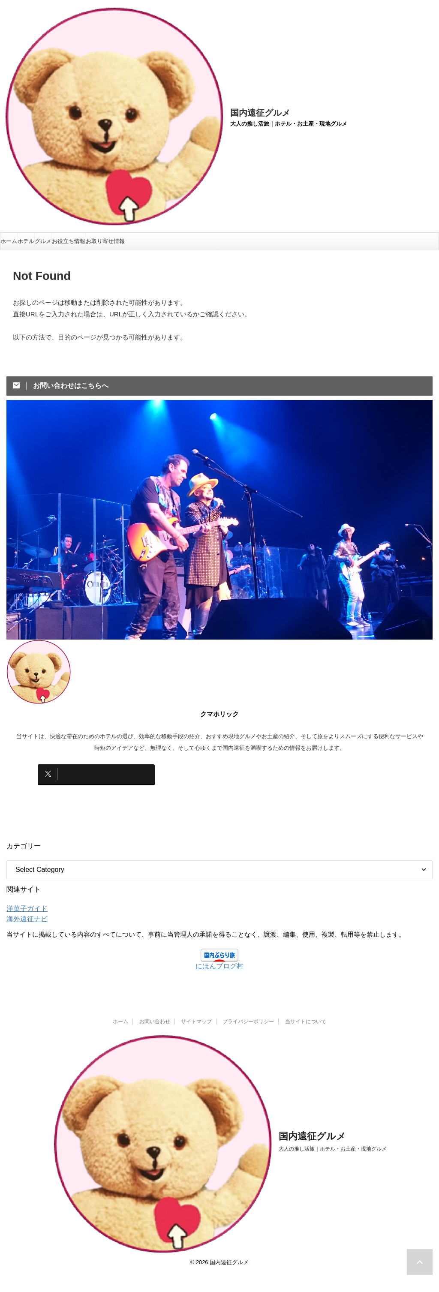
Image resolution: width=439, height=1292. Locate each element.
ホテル (26, 241)
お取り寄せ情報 (105, 241)
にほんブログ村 (219, 959)
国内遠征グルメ (260, 112)
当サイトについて (305, 1015)
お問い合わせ (154, 1015)
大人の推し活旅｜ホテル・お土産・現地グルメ (333, 1142)
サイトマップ (196, 1015)
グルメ (43, 241)
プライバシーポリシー (248, 1015)
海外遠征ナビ (24, 912)
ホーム (8, 241)
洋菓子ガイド (24, 901)
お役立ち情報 (68, 241)
